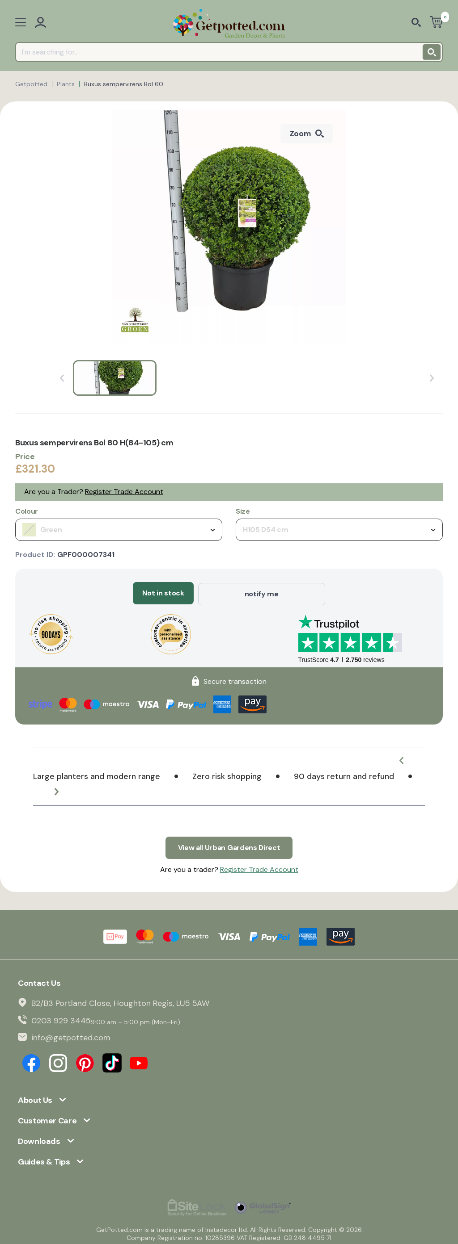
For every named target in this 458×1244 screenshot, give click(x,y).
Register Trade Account (124, 491)
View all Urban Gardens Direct (229, 845)
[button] (402, 759)
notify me (262, 593)
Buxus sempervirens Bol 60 (123, 84)
